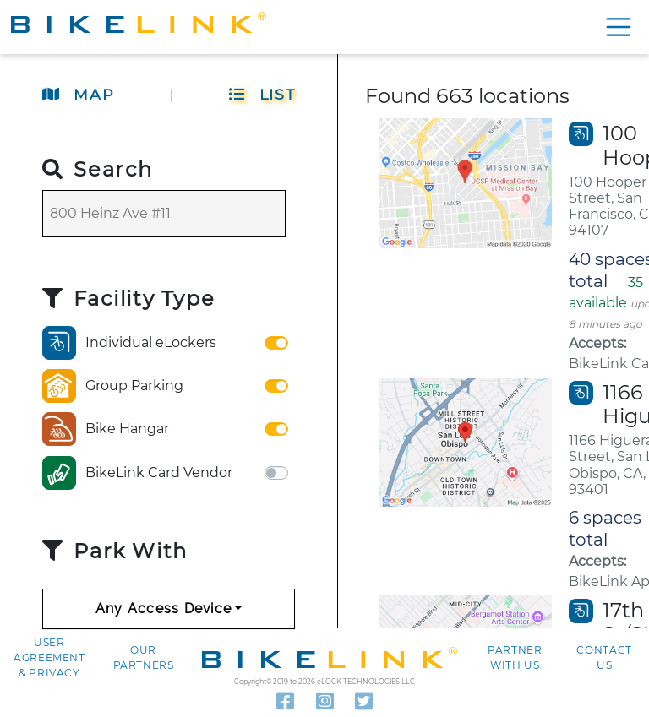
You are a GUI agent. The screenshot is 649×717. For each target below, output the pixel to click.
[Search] (164, 213)
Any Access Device (163, 608)
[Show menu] (615, 27)
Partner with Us (515, 657)
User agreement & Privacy (49, 657)
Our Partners (143, 657)
